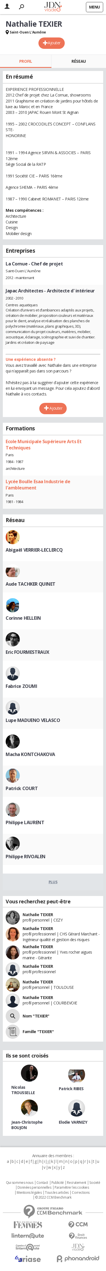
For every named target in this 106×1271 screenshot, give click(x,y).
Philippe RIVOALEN (26, 856)
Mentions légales (29, 1193)
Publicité (57, 1183)
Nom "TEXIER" (36, 1016)
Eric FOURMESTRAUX (27, 652)
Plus (53, 881)
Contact (42, 1183)
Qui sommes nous (19, 1183)
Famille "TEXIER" (38, 1031)
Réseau (79, 61)
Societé (94, 1183)
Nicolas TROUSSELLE (23, 1089)
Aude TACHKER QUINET (30, 584)
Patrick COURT (22, 788)
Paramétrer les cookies (72, 1188)
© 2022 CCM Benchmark (53, 1197)
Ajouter (54, 42)
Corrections (80, 1193)
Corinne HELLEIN (23, 618)
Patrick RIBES (71, 1088)
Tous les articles (57, 1193)
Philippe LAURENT (25, 822)
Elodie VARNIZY (73, 1122)
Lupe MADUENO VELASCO (33, 720)
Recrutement (76, 1183)
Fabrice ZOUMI (21, 686)
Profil (25, 61)
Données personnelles (34, 1188)
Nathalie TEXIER (38, 914)
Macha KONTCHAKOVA (30, 754)
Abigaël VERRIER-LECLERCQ (34, 550)
